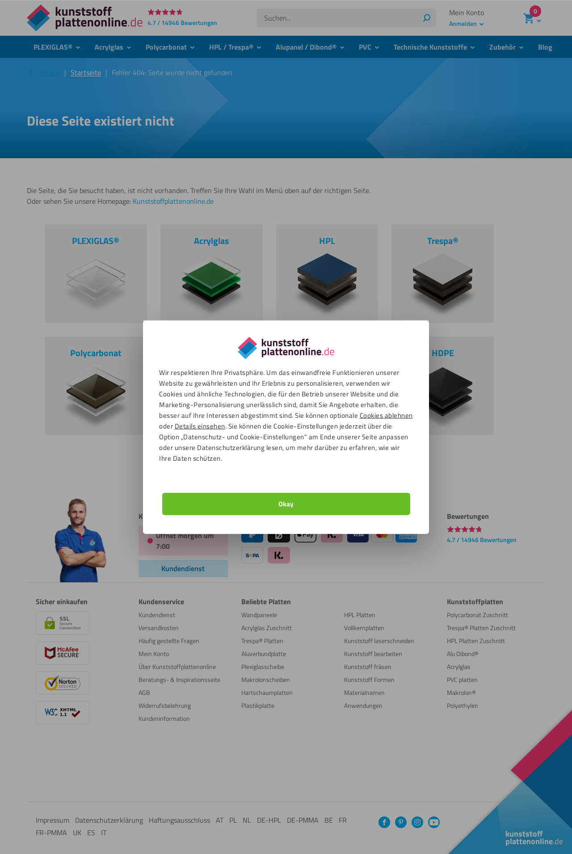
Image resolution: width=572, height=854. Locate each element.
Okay (286, 503)
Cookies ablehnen (386, 415)
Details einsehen (200, 426)
